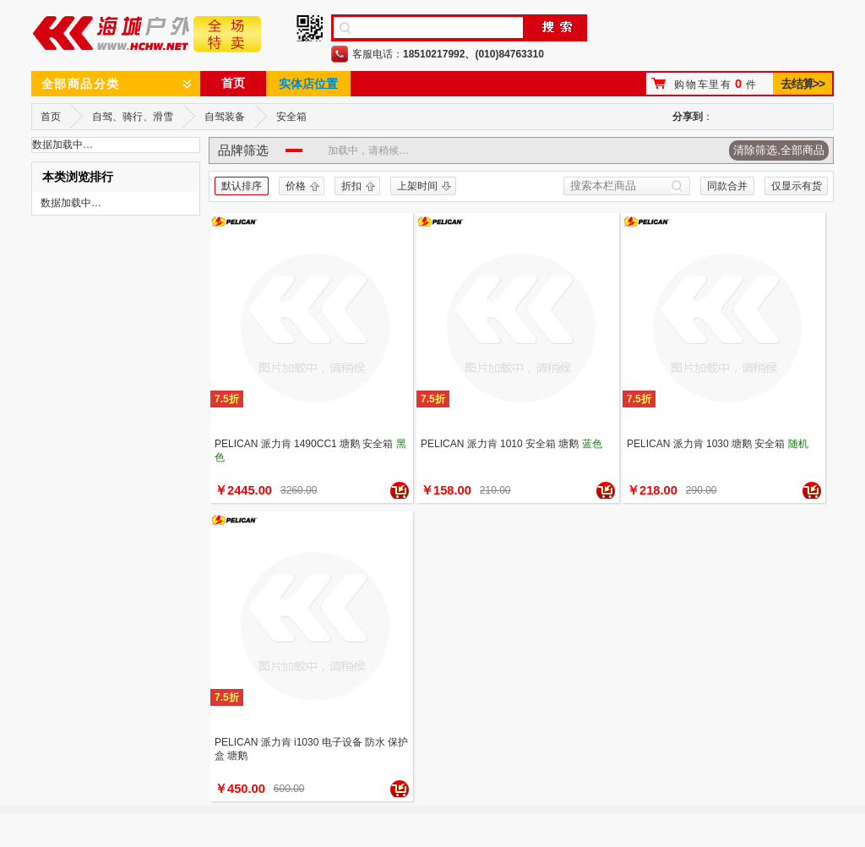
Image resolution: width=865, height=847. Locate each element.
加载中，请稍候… (368, 150)
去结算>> (802, 83)
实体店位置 (308, 83)
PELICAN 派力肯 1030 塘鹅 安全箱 (706, 444)
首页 (233, 83)
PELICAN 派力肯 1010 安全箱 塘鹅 (500, 444)
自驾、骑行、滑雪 (132, 117)
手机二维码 (309, 28)
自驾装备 (224, 117)
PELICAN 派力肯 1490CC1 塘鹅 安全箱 (304, 444)
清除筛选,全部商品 (778, 150)
